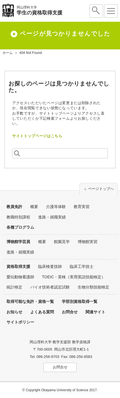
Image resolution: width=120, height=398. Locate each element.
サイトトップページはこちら (37, 136)
